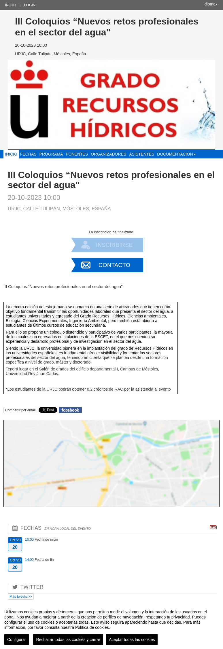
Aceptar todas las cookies (132, 639)
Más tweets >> (21, 597)
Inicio (10, 5)
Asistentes (141, 154)
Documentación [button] (176, 154)
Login (29, 5)
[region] (111, 625)
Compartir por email (20, 410)
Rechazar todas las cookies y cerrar (68, 639)
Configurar (16, 639)
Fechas (28, 154)
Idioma (210, 4)
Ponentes (77, 154)
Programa (51, 154)
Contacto (114, 265)
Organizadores (108, 154)
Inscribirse (114, 245)
